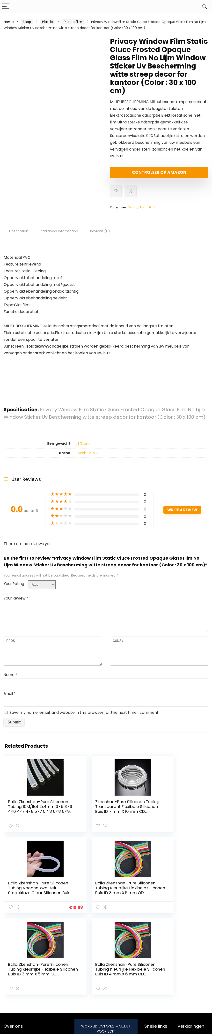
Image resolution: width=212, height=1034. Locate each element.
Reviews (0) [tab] (100, 235)
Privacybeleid (188, 957)
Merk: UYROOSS (90, 457)
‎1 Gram (84, 447)
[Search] (204, 6)
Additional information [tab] (59, 235)
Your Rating (14, 587)
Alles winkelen (155, 964)
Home (9, 21)
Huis (147, 957)
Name (10, 678)
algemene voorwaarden (188, 966)
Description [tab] (18, 235)
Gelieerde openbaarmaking (191, 977)
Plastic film (73, 21)
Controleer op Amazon (138, 174)
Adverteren (153, 977)
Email (9, 697)
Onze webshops (157, 971)
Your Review (16, 602)
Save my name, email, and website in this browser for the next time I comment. (84, 716)
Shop (27, 21)
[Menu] (6, 6)
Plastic (47, 21)
